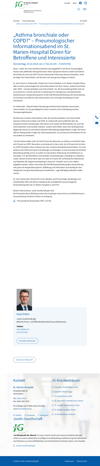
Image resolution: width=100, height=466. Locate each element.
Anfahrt (17, 415)
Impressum (69, 461)
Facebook (30, 415)
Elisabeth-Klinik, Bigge (63, 391)
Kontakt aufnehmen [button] (27, 341)
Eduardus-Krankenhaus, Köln (66, 387)
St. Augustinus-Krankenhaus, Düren (68, 400)
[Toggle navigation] (85, 9)
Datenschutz (82, 461)
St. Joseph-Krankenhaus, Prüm (67, 405)
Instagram (43, 415)
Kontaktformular (25, 409)
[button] (50, 201)
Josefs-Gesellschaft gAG (25, 445)
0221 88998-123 (23, 329)
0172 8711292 (22, 332)
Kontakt (67, 3)
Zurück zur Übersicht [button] (24, 359)
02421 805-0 (22, 398)
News (75, 3)
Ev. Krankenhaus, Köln (63, 396)
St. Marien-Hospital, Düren (65, 409)
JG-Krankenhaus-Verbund (64, 414)
